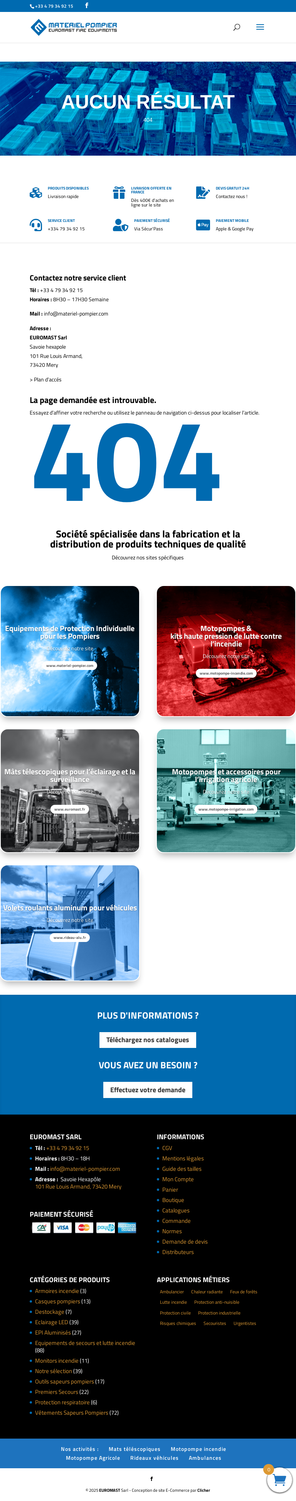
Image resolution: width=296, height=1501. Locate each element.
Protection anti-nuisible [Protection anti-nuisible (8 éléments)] (216, 1302)
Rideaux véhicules (154, 1458)
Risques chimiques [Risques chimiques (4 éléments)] (178, 1323)
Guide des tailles (182, 1168)
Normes (172, 1231)
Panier (170, 1189)
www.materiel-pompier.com (69, 665)
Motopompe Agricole (93, 1458)
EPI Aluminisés (53, 1332)
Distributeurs (178, 1251)
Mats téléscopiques (135, 1449)
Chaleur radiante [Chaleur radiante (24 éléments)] (207, 1291)
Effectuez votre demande (147, 1090)
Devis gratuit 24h (232, 188)
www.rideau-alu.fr (70, 937)
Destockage (49, 1311)
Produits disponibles (68, 188)
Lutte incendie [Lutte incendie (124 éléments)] (173, 1302)
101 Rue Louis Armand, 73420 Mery (78, 1186)
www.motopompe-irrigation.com (226, 809)
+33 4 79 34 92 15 (67, 1147)
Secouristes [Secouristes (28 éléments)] (215, 1323)
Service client (61, 220)
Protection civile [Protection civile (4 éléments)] (175, 1312)
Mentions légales (183, 1158)
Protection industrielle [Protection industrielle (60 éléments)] (219, 1312)
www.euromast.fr (69, 809)
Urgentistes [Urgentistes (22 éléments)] (245, 1323)
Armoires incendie (57, 1290)
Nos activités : (80, 1449)
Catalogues (176, 1210)
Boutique (173, 1199)
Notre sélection (53, 1371)
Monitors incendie (57, 1360)
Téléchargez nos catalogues (147, 1039)
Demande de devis (185, 1241)
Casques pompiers (57, 1301)
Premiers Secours (56, 1391)
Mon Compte (178, 1179)
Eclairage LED (51, 1322)
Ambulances (205, 1458)
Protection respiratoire (62, 1402)
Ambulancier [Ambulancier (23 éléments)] (172, 1291)
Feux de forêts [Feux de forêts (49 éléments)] (243, 1291)
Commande (176, 1220)
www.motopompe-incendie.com (226, 673)
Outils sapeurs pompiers (64, 1381)
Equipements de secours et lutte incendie (85, 1342)
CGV (167, 1147)
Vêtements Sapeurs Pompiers (71, 1412)
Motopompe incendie (198, 1449)
